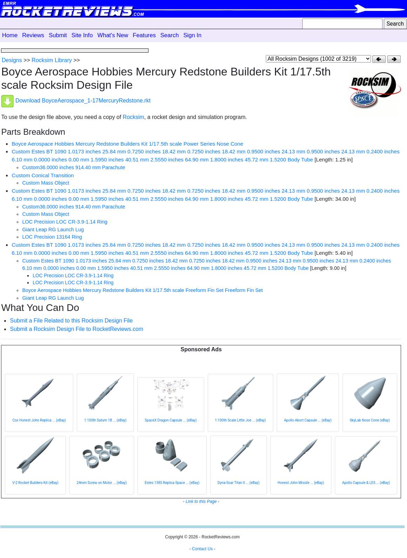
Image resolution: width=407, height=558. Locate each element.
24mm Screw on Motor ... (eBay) (102, 483)
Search (169, 35)
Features (144, 35)
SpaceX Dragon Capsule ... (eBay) (170, 420)
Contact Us (202, 548)
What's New (112, 35)
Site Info (82, 35)
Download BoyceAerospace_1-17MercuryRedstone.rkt (83, 101)
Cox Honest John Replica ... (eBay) (39, 420)
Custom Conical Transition (43, 175)
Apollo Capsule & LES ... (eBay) (366, 483)
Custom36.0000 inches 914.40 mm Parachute (73, 167)
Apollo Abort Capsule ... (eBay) (308, 420)
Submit (58, 35)
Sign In (192, 35)
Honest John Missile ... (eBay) (301, 483)
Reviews (33, 35)
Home (10, 35)
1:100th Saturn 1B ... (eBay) (105, 420)
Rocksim (133, 117)
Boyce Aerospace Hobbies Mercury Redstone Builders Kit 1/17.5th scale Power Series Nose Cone (127, 144)
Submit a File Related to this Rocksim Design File (71, 321)
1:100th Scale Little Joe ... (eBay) (240, 420)
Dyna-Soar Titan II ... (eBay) (239, 483)
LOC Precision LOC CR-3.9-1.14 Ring (64, 222)
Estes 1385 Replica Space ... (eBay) (172, 483)
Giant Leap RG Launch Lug (53, 229)
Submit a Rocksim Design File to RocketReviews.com (76, 329)
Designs (12, 60)
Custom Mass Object (45, 183)
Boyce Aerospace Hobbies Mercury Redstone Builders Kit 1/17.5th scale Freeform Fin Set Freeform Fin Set (142, 290)
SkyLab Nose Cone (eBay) (370, 420)
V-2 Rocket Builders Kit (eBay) (35, 483)
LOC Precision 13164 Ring (52, 237)
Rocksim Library (52, 60)
